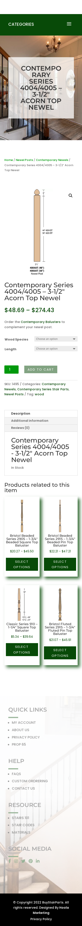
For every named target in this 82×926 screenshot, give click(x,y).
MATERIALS (21, 833)
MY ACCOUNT (24, 724)
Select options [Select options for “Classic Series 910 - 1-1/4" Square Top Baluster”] (21, 649)
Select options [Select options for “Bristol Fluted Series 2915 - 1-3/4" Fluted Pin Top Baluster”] (60, 653)
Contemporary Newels (52, 160)
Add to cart (41, 369)
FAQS (16, 775)
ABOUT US (20, 731)
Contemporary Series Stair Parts (43, 389)
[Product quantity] (11, 369)
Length (10, 349)
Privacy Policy (41, 919)
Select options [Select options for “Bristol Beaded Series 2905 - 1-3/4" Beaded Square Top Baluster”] (21, 564)
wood (39, 394)
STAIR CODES (23, 826)
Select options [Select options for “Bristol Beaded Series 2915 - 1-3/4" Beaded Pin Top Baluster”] (60, 564)
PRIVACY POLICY (26, 738)
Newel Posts (24, 160)
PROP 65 (19, 745)
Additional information (29, 420)
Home (8, 160)
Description (20, 413)
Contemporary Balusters (41, 322)
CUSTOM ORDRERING (30, 782)
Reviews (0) (20, 428)
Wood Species (16, 339)
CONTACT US (23, 789)
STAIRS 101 (20, 819)
